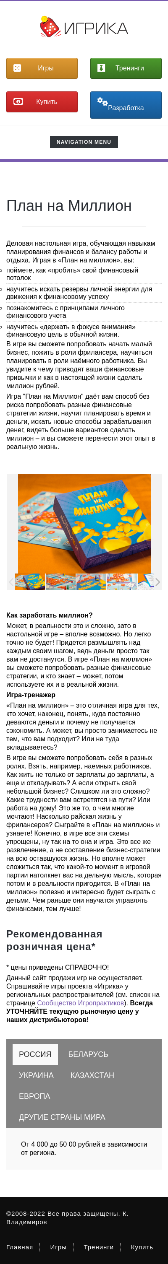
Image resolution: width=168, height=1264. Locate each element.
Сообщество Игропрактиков (80, 1003)
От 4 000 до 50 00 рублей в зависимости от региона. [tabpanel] (84, 1148)
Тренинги (99, 1247)
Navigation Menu (83, 143)
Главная (19, 1247)
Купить (142, 1247)
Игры (58, 1247)
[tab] (35, 1054)
